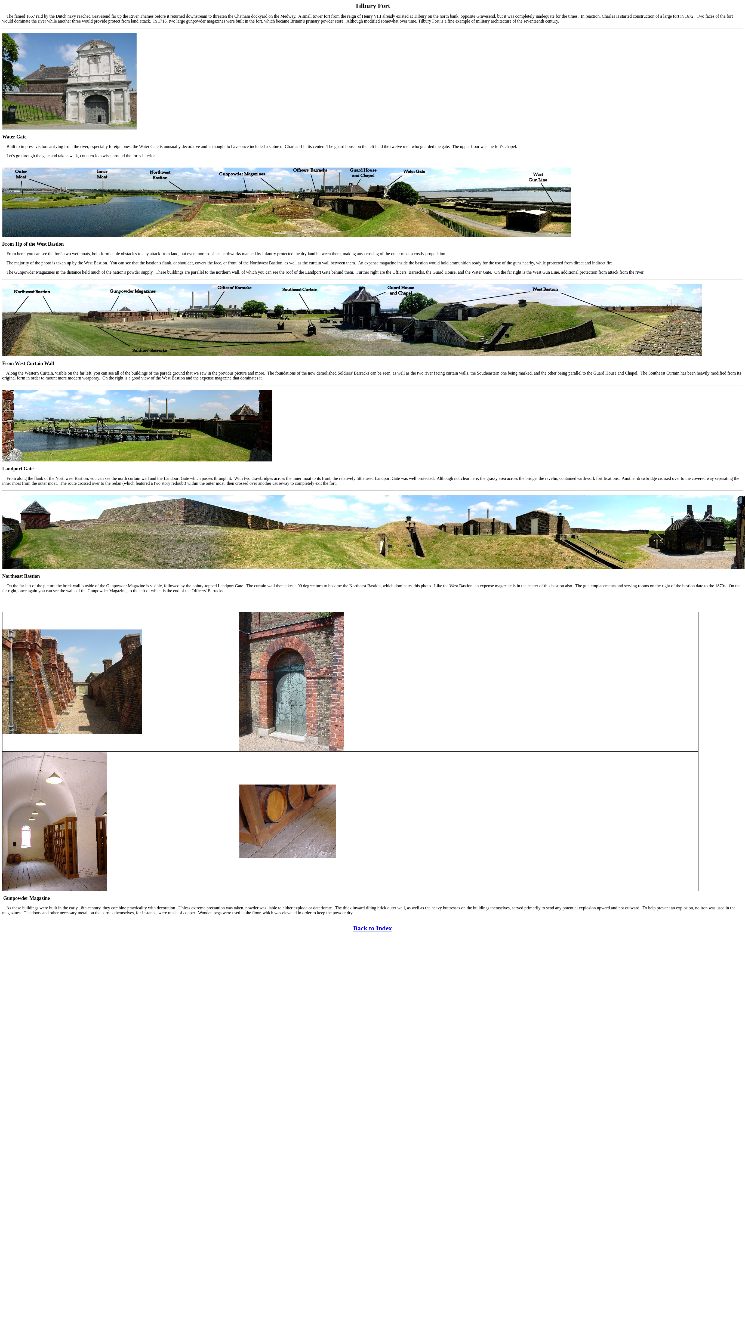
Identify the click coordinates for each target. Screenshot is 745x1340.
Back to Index (372, 928)
